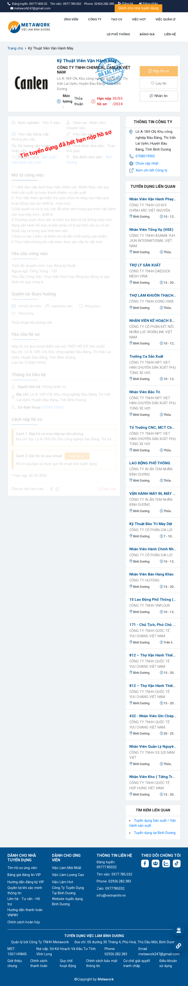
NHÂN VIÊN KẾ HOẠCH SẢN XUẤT (152, 320)
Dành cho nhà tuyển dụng (138, 8)
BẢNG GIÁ (147, 34)
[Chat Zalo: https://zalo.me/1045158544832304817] (166, 863)
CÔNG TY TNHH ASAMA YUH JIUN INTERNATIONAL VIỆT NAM (152, 241)
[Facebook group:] (155, 863)
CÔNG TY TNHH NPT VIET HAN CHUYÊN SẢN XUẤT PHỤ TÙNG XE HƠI (152, 368)
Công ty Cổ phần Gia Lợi (150, 530)
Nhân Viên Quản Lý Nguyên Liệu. (152, 746)
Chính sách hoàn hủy (23, 922)
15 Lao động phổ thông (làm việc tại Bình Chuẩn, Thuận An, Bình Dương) (152, 599)
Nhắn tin (159, 96)
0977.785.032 (72, 4)
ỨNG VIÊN (71, 19)
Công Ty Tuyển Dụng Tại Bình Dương (68, 890)
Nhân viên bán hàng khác (151, 574)
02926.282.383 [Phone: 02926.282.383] (116, 954)
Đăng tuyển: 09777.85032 (107, 865)
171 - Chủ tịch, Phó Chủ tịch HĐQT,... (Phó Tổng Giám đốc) (152, 625)
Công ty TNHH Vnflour (149, 606)
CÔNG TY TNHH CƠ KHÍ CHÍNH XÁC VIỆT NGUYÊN (149, 208)
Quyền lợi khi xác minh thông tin (24, 890)
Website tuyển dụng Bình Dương (67, 901)
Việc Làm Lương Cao (68, 875)
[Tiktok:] (177, 863)
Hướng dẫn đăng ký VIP (25, 882)
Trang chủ (15, 48)
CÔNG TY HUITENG (144, 580)
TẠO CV (116, 19)
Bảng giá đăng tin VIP (24, 875)
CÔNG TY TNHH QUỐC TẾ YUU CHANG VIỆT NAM (149, 633)
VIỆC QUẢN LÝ (166, 19)
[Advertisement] (63, 533)
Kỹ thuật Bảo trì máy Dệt (150, 524)
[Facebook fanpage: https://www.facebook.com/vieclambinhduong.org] (145, 863)
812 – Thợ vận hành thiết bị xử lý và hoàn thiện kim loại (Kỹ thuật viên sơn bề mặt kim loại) (152, 655)
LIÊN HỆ (170, 34)
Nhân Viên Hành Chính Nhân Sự (152, 549)
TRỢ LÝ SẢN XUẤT (145, 265)
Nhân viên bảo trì (144, 392)
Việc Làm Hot (62, 882)
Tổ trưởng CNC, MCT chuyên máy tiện (152, 427)
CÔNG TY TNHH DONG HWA (151, 302)
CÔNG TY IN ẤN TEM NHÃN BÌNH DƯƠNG (150, 472)
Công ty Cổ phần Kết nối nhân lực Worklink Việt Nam (151, 332)
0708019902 (145, 156)
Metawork (106, 979)
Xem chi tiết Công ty (151, 170)
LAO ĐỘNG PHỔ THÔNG (149, 463)
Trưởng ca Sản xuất (146, 356)
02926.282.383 (104, 4)
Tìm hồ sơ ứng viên (22, 868)
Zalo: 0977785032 (111, 889)
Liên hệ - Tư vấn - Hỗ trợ (23, 901)
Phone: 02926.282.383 (114, 881)
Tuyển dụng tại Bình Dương (154, 833)
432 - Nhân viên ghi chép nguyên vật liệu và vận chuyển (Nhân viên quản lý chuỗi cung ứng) (152, 716)
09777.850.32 (38, 4)
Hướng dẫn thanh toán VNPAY (25, 912)
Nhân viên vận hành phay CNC (152, 199)
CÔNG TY (94, 19)
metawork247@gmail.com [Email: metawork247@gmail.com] (159, 954)
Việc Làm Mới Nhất (66, 868)
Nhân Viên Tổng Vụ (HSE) (151, 229)
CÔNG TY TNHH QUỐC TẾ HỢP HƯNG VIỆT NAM (149, 785)
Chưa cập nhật (147, 163)
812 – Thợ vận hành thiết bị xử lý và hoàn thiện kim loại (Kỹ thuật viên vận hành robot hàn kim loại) (152, 686)
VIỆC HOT (139, 19)
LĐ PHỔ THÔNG (118, 34)
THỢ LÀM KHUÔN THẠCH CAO (152, 295)
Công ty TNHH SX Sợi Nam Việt (152, 755)
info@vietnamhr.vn (111, 896)
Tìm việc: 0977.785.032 (114, 874)
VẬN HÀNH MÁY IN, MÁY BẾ (152, 493)
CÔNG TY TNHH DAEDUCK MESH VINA (149, 274)
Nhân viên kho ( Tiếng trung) (152, 777)
